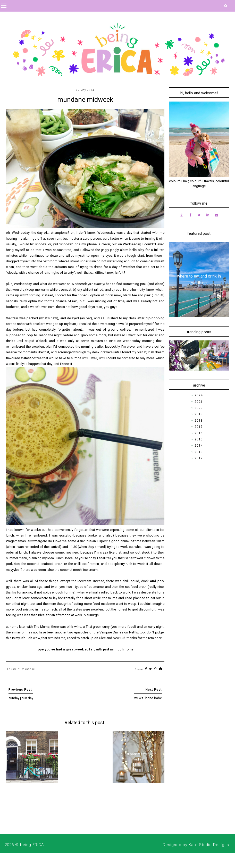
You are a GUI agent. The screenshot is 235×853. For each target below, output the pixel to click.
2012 (199, 458)
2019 (199, 414)
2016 (199, 433)
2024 (199, 395)
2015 (199, 439)
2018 (199, 420)
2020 (199, 408)
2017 (199, 427)
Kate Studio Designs (209, 844)
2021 (199, 402)
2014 (199, 445)
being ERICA (32, 844)
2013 (199, 452)
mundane (28, 669)
